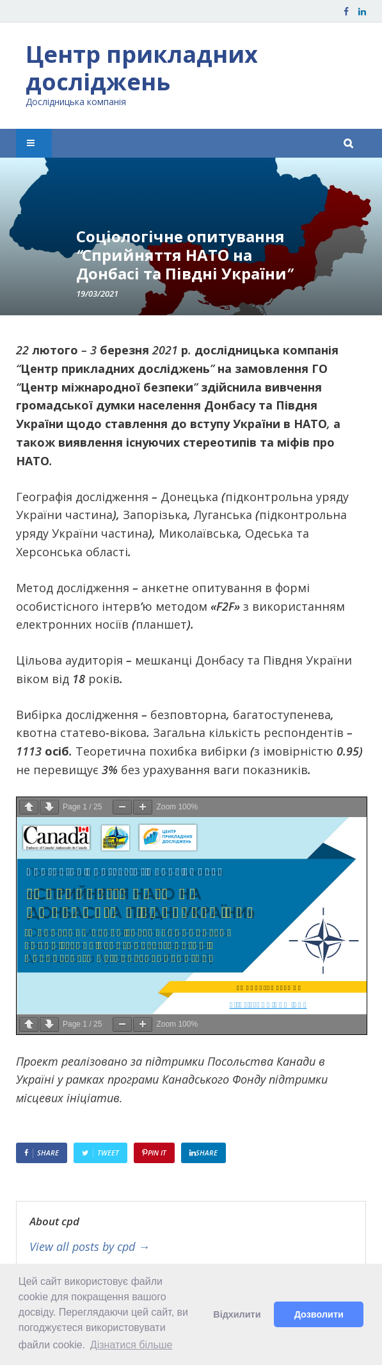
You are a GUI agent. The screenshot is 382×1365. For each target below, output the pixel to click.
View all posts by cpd (89, 1247)
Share (48, 1152)
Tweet (108, 1152)
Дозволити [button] (319, 1314)
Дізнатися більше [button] (131, 1344)
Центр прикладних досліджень (142, 67)
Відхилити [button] (236, 1314)
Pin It (157, 1152)
